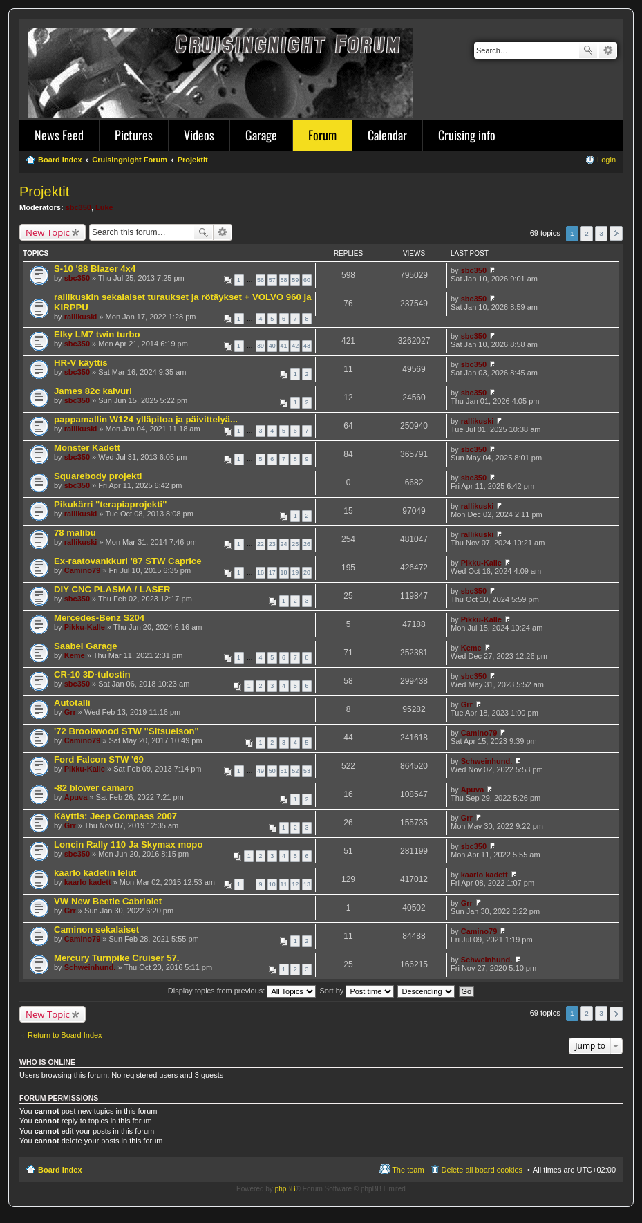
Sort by (357, 991)
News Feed (59, 135)
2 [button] (587, 233)
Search (588, 50)
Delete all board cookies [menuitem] (482, 1170)
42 (295, 345)
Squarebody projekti (98, 476)
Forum (322, 135)
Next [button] (616, 233)
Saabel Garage (85, 646)
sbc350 (78, 207)
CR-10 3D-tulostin (92, 674)
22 (260, 544)
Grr (70, 712)
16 (260, 572)
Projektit (44, 191)
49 (260, 770)
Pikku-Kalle (481, 563)
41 (284, 345)
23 (272, 544)
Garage (261, 135)
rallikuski (80, 316)
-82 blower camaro (94, 788)
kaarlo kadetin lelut (95, 873)
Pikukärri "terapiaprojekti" (110, 504)
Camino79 (82, 570)
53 (306, 770)
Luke (104, 207)
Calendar (387, 135)
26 (306, 544)
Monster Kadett (87, 447)
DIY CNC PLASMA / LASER (112, 589)
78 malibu (75, 533)
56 (260, 280)
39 (260, 345)
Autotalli (72, 703)
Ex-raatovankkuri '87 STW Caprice (128, 561)
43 (306, 345)
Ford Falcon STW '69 (99, 759)
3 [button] (601, 233)
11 (284, 884)
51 (284, 770)
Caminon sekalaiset (96, 929)
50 (272, 770)
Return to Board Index (65, 1035)
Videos (199, 135)
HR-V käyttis (81, 362)
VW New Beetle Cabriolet (108, 901)
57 (272, 280)
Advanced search (607, 50)
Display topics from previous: (242, 991)
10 (272, 884)
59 (295, 280)
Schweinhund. (487, 761)
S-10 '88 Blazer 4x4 (94, 268)
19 (295, 572)
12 (295, 884)
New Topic (48, 232)
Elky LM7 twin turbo (97, 334)
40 (272, 345)
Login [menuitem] (606, 160)
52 (295, 770)
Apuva (76, 797)
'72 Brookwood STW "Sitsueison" (126, 731)
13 (306, 884)
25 (295, 544)
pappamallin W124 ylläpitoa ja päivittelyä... (146, 419)
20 (306, 572)
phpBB (285, 1189)
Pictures (134, 135)
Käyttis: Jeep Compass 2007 (115, 816)
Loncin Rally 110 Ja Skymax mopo (128, 844)
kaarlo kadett (87, 882)
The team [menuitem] (408, 1170)
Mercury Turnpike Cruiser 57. (117, 958)
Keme (74, 655)
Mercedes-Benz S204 (99, 618)
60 (306, 280)
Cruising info (466, 135)
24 (284, 544)
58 (284, 280)
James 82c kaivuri (93, 391)
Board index (60, 1170)
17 (272, 572)
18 (284, 572)
